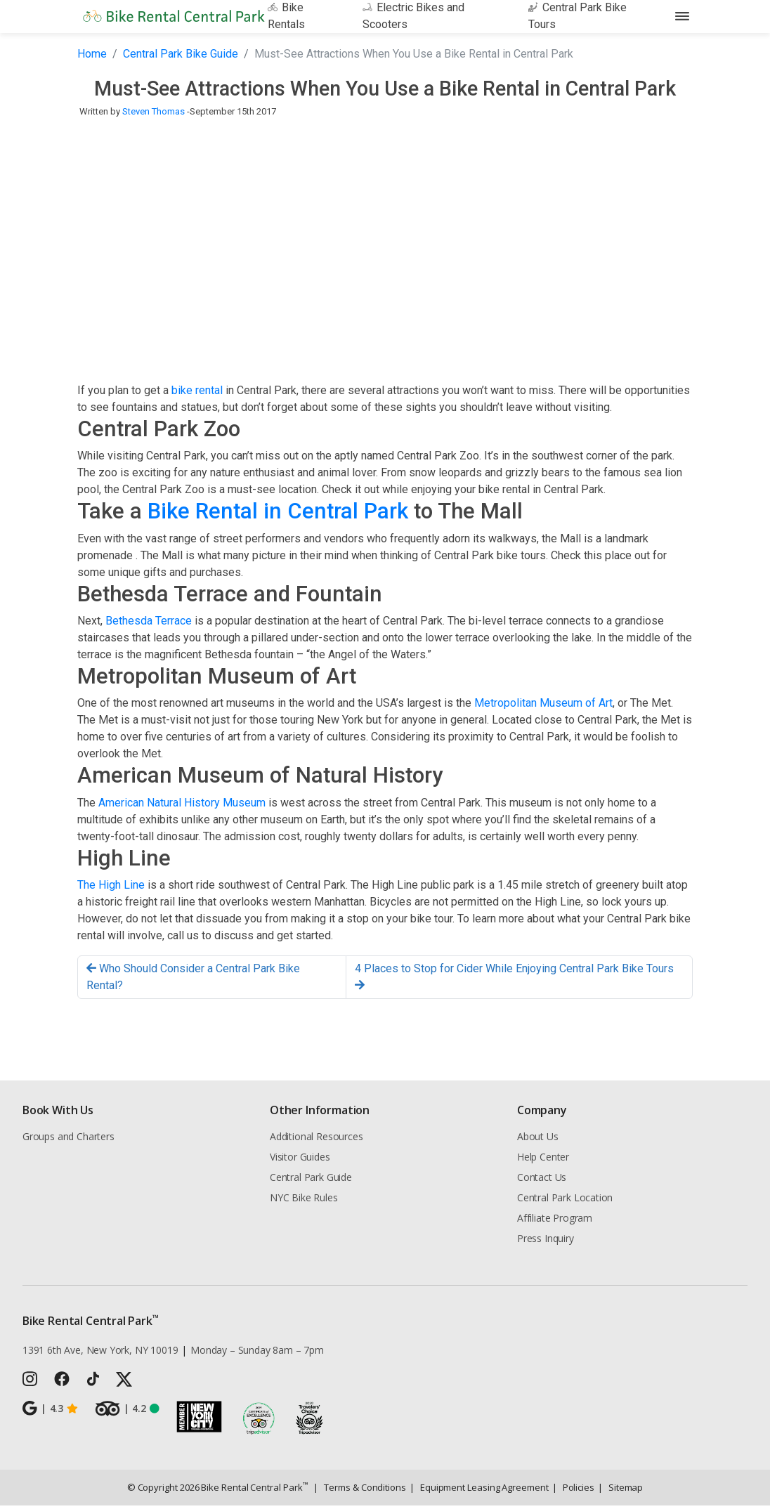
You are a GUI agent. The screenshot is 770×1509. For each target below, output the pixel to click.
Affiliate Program (554, 1221)
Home (92, 57)
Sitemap (620, 1490)
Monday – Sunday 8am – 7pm (257, 1353)
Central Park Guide (311, 1180)
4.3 (50, 1412)
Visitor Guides (300, 1160)
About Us (538, 1140)
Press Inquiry (545, 1241)
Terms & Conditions (359, 1490)
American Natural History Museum (182, 805)
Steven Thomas (153, 115)
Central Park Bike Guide (180, 57)
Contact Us (541, 1180)
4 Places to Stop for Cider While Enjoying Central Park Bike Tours (514, 979)
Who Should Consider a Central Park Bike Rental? (193, 980)
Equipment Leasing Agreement (479, 1490)
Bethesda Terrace (148, 624)
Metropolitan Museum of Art (543, 706)
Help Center (543, 1160)
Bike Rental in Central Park (278, 515)
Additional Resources (316, 1140)
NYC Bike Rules (304, 1201)
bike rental (197, 393)
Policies (573, 1490)
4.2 (127, 1412)
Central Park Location (565, 1201)
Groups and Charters (68, 1140)
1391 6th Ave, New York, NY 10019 (100, 1353)
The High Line (111, 888)
